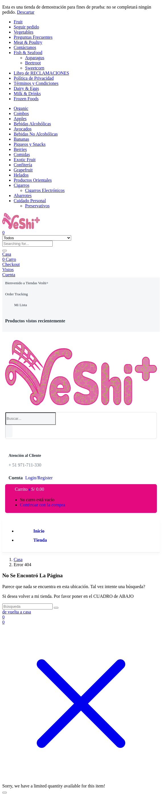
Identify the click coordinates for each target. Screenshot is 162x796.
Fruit (18, 21)
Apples (20, 118)
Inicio (38, 531)
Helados (21, 175)
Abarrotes (23, 195)
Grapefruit (23, 169)
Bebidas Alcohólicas (32, 123)
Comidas (22, 154)
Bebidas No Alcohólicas (36, 134)
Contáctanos (25, 47)
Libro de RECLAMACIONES (41, 73)
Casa (6, 254)
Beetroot (33, 62)
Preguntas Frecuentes (33, 37)
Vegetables (23, 32)
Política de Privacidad (34, 78)
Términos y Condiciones (36, 83)
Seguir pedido (26, 26)
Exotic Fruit (25, 159)
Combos (21, 113)
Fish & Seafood (28, 52)
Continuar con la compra (42, 504)
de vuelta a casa (16, 611)
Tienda (40, 540)
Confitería (23, 164)
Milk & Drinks (27, 93)
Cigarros (21, 185)
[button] (26, 283)
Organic (21, 108)
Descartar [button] (25, 12)
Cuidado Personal (30, 200)
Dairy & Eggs (26, 88)
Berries (20, 149)
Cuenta (8, 274)
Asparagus (34, 57)
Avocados (23, 128)
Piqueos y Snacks (30, 144)
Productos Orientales (33, 180)
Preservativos (37, 205)
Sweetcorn (34, 68)
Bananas (21, 139)
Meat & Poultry (28, 42)
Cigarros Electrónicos (45, 190)
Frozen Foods (26, 98)
